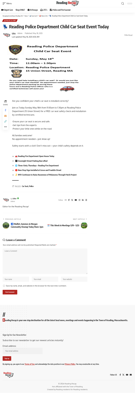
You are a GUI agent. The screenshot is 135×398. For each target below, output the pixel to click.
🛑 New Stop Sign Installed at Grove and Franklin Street (40, 170)
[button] (8, 3)
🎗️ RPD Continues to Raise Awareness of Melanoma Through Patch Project (48, 175)
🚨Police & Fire (10, 21)
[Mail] (130, 380)
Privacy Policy (68, 369)
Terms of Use (29, 369)
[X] (71, 200)
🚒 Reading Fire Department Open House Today (36, 156)
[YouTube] (74, 200)
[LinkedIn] (82, 200)
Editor (14, 34)
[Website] (64, 200)
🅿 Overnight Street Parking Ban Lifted (33, 161)
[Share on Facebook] (6, 111)
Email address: (23, 354)
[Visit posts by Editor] (7, 36)
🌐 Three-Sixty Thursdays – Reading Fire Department (39, 166)
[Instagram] (79, 200)
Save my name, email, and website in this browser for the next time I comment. (36, 289)
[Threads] (86, 200)
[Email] (6, 117)
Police (32, 187)
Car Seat (26, 187)
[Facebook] (67, 200)
